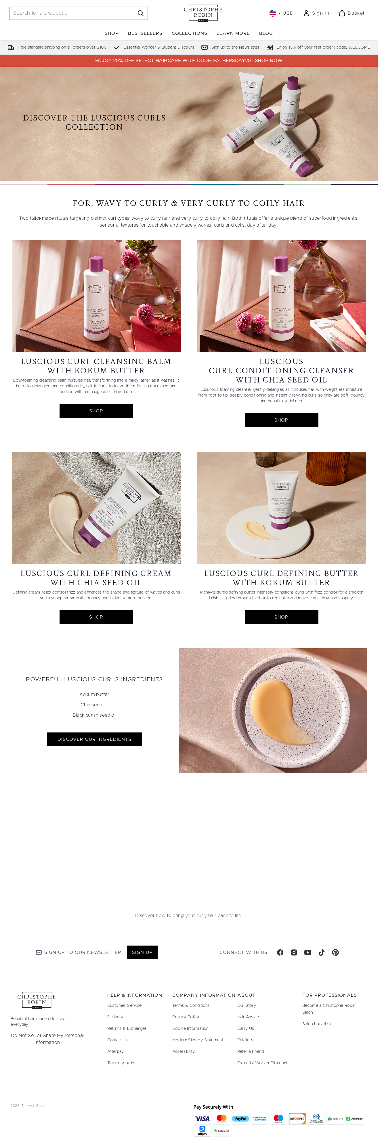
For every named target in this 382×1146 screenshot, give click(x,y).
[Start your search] (78, 13)
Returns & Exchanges (127, 1029)
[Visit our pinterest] (335, 952)
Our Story (246, 1006)
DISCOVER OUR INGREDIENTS (94, 739)
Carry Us (245, 1029)
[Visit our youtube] (308, 952)
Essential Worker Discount (262, 1063)
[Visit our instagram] (294, 952)
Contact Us (118, 1040)
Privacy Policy (185, 1017)
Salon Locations (317, 1024)
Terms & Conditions (191, 1006)
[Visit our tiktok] (321, 952)
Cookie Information (190, 1029)
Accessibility (183, 1052)
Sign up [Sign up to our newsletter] (142, 952)
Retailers (245, 1040)
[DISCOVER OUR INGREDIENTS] (273, 710)
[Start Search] (140, 13)
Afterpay (115, 1052)
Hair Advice (248, 1017)
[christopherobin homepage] (203, 13)
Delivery (115, 1017)
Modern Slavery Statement (198, 1040)
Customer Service (124, 1006)
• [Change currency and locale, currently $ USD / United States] (281, 13)
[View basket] (351, 13)
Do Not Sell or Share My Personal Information (47, 1039)
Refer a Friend (250, 1052)
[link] (316, 13)
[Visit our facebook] (280, 952)
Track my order (121, 1063)
